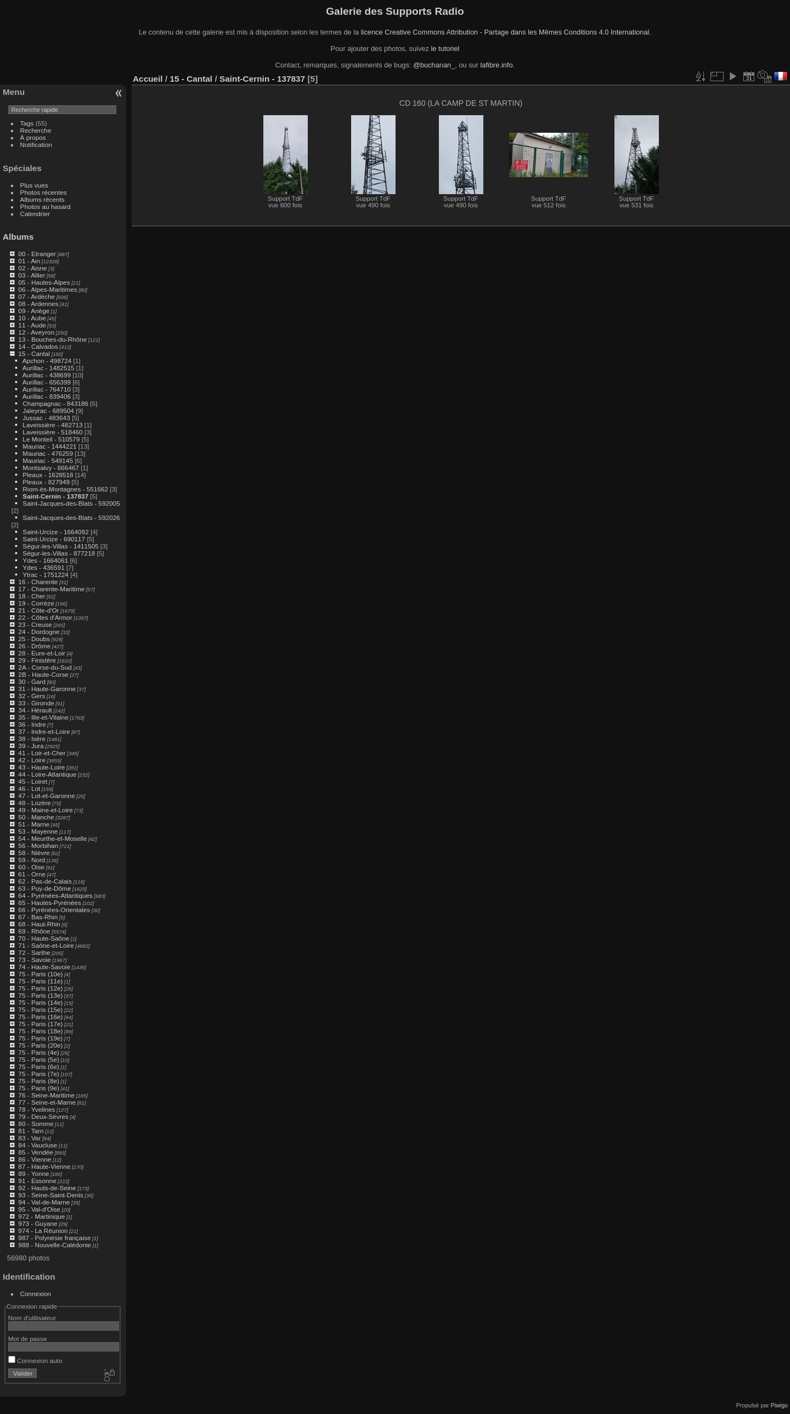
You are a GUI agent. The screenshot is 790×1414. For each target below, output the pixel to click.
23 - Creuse (35, 624)
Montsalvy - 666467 (50, 467)
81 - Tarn (30, 1130)
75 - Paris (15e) (40, 1009)
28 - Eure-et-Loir (41, 653)
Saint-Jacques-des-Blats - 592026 (71, 517)
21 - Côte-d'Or (38, 610)
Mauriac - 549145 (47, 460)
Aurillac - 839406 (46, 396)
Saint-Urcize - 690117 (53, 538)
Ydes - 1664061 (45, 560)
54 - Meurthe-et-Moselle (52, 838)
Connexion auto (35, 1360)
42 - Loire (32, 759)
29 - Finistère (37, 660)
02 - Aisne (32, 268)
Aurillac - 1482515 (48, 367)
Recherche (36, 130)
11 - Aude (32, 325)
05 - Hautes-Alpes (44, 282)
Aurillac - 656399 (46, 382)
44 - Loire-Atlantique (47, 774)
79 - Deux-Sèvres (43, 1116)
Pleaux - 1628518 (47, 474)
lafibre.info (497, 65)
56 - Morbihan (38, 845)
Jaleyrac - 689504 (48, 410)
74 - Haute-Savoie (44, 966)
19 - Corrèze (36, 603)
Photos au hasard (45, 206)
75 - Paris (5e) (38, 1059)
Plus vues (34, 185)
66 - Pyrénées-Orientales (54, 909)
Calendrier (35, 213)
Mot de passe (27, 1338)
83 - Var (29, 1137)
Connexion (35, 1293)
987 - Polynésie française (54, 1237)
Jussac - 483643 (46, 417)
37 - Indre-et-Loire (44, 731)
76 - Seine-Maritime (46, 1095)
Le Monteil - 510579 (51, 439)
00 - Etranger (37, 253)
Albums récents (42, 199)
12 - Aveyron (36, 332)
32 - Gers (31, 695)
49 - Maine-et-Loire (45, 809)
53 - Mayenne (38, 831)
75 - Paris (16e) (40, 1016)
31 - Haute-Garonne (47, 688)
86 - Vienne (34, 1159)
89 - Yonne (33, 1173)
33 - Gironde (36, 702)
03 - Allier (31, 275)
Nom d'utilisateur (32, 1317)
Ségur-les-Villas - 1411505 (60, 546)
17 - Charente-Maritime (51, 588)
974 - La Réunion (42, 1230)
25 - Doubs (34, 638)
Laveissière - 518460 (52, 431)
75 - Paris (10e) (40, 973)
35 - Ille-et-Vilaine (43, 717)
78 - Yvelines (36, 1109)
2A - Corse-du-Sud (44, 667)
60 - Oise (31, 866)
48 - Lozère (34, 802)
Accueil (148, 78)
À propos (33, 137)
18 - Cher (31, 595)
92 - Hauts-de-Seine (47, 1187)
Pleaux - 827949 (46, 481)
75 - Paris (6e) (38, 1066)
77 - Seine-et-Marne (47, 1102)
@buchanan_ (434, 65)
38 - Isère (32, 738)
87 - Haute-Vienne (44, 1166)
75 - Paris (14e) (40, 1002)
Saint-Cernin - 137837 (55, 496)
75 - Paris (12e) (40, 988)
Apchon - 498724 (47, 360)
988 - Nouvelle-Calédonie (54, 1244)
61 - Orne (32, 874)
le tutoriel (445, 48)
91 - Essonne (37, 1180)
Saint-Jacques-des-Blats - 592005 (71, 503)
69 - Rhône (34, 931)
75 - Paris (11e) (40, 981)
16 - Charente (38, 581)
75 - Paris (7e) (38, 1073)
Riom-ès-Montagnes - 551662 (65, 489)
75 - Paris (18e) (40, 1030)
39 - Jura (30, 745)
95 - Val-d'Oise (39, 1209)
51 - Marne (33, 824)
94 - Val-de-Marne (44, 1202)
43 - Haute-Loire (41, 767)
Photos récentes (43, 192)
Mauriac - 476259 (47, 453)
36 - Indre (32, 724)
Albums (18, 236)
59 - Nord (31, 859)
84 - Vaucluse (37, 1145)
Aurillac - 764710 (46, 389)
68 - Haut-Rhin (39, 923)
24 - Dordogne (38, 631)
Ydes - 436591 (43, 567)
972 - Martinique (41, 1216)
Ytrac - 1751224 (45, 574)
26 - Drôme (34, 645)
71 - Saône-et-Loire (46, 945)
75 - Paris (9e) (38, 1087)
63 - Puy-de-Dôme (44, 888)
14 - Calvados (38, 346)
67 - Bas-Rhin (38, 916)
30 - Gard (32, 681)
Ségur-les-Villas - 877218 (58, 553)
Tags (27, 123)
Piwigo (779, 1405)
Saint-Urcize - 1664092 (55, 531)
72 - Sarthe (34, 952)
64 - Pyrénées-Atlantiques (55, 895)
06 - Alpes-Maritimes (47, 289)
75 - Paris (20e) (40, 1045)
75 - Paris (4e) (38, 1052)
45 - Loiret (32, 781)
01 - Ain (29, 260)
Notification (36, 144)
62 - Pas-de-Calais (44, 881)
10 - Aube (32, 317)
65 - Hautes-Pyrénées (49, 902)
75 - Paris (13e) (40, 995)
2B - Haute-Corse (43, 674)
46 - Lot (29, 788)
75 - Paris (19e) (40, 1038)
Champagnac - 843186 (55, 403)
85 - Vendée (35, 1152)
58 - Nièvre (34, 852)
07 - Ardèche (36, 296)
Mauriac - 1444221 (49, 446)
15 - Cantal (34, 353)
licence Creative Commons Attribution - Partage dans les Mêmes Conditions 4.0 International (505, 32)
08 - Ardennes (38, 303)
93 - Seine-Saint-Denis (50, 1194)
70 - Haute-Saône (43, 938)
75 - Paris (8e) (38, 1080)
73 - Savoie (34, 959)
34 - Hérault (35, 710)
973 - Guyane (37, 1223)
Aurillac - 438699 (46, 374)
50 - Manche (36, 817)
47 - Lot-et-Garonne (46, 795)
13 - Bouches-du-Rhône (52, 339)
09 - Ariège (33, 310)
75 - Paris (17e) (40, 1023)
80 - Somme (35, 1123)
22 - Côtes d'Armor (45, 617)
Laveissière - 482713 (52, 424)
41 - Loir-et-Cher (41, 752)
